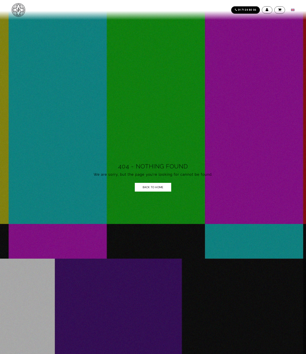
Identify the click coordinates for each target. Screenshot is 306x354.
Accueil (40, 9)
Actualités (145, 9)
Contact (165, 9)
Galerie (126, 9)
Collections (61, 9)
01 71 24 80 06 (245, 9)
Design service (104, 9)
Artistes (83, 9)
